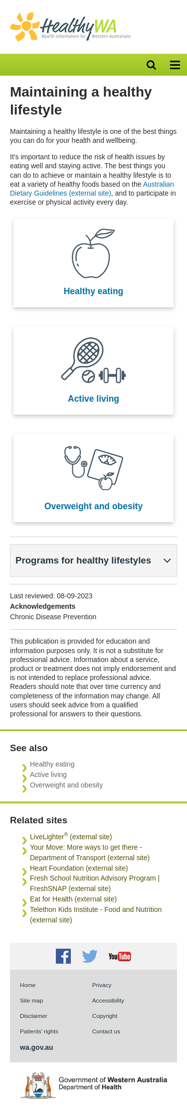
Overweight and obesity (93, 506)
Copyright (104, 1015)
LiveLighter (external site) (71, 837)
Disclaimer (33, 1015)
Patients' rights (39, 1031)
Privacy (102, 985)
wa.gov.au (36, 1047)
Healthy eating (94, 291)
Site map (31, 1000)
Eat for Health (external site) (73, 899)
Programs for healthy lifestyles (83, 560)
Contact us (106, 1031)
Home (27, 985)
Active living (93, 399)
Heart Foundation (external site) (79, 868)
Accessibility (108, 1000)
